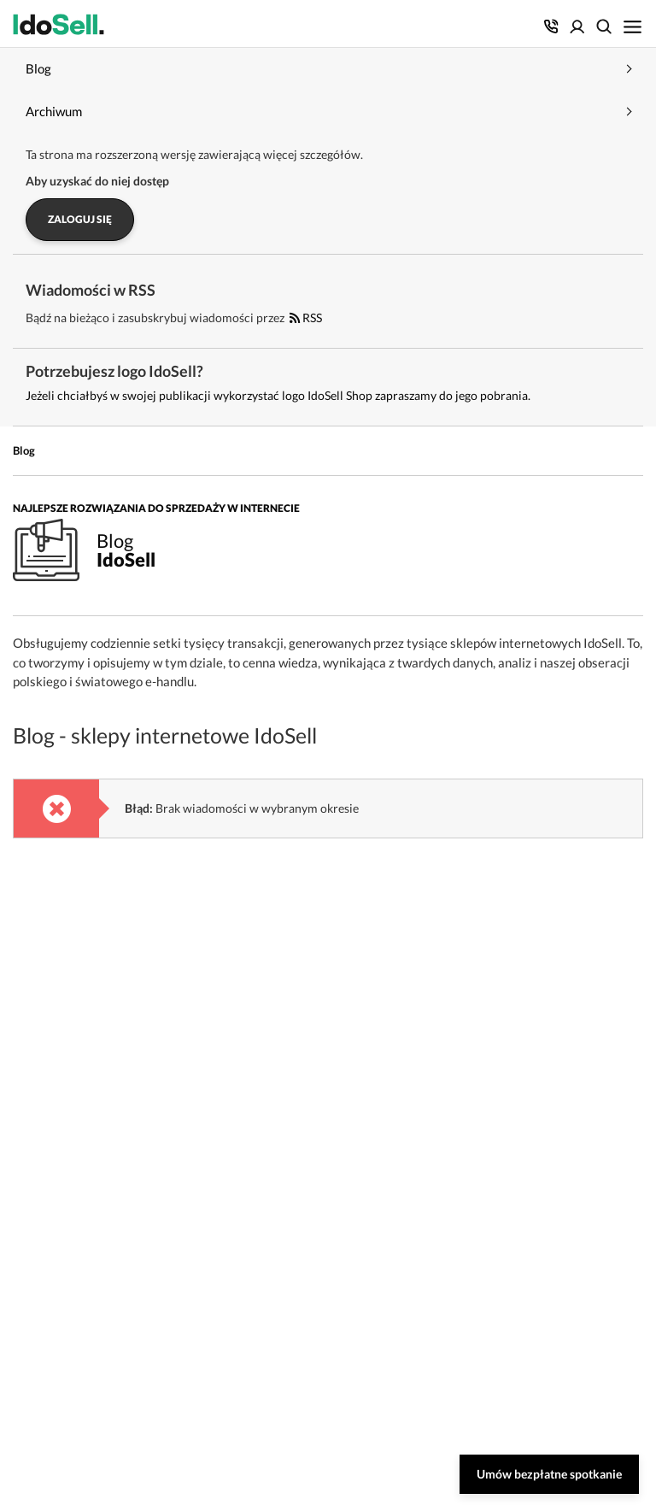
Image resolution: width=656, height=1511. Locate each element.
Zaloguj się (80, 219)
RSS (306, 317)
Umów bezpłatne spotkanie (549, 1474)
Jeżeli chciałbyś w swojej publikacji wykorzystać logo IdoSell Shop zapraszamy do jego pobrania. (278, 395)
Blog (24, 450)
